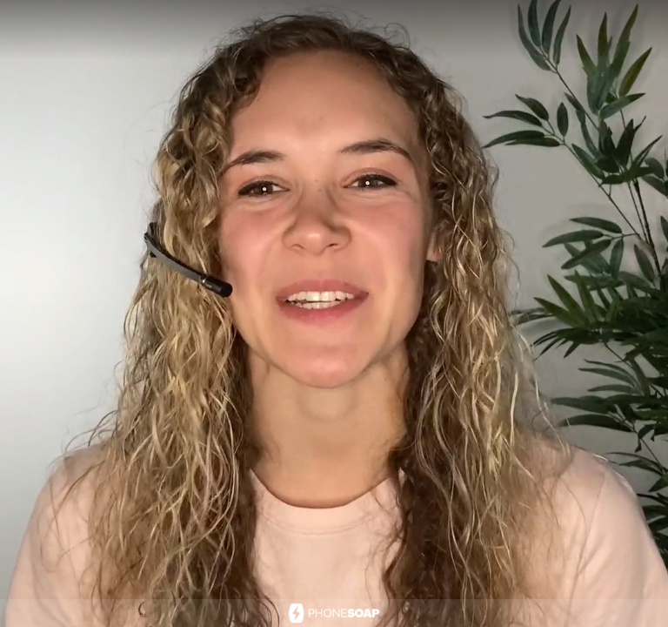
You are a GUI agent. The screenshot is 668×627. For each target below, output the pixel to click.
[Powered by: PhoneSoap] (334, 613)
